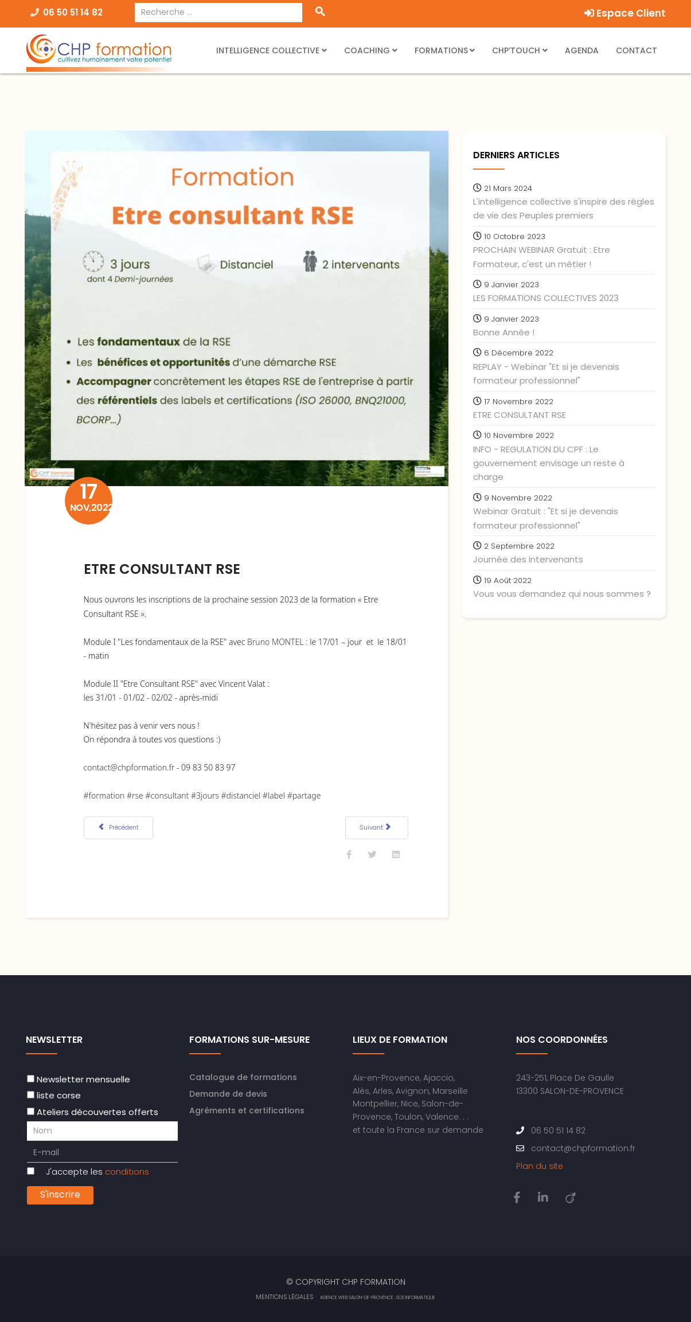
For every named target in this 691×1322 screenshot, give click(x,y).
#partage (305, 793)
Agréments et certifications (246, 1110)
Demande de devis (228, 1093)
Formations (441, 50)
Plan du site (539, 1165)
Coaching (368, 50)
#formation (105, 793)
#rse (136, 793)
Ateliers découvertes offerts (97, 1111)
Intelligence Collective (267, 50)
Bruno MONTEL (276, 639)
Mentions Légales (284, 1296)
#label (275, 793)
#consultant (168, 793)
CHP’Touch (516, 50)
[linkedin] (543, 1197)
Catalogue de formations (243, 1076)
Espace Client (625, 13)
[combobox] (219, 12)
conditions (127, 1171)
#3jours (206, 793)
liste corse (59, 1095)
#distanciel (241, 793)
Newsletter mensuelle (83, 1079)
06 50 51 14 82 (73, 12)
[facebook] (517, 1197)
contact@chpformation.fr (130, 765)
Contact (636, 50)
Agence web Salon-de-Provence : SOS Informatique (377, 1297)
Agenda (582, 50)
